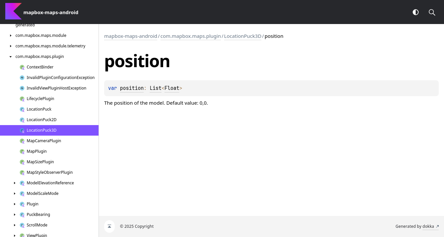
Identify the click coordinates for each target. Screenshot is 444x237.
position (132, 88)
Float (171, 88)
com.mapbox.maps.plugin (191, 36)
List (156, 88)
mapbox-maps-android (130, 36)
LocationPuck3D (242, 36)
